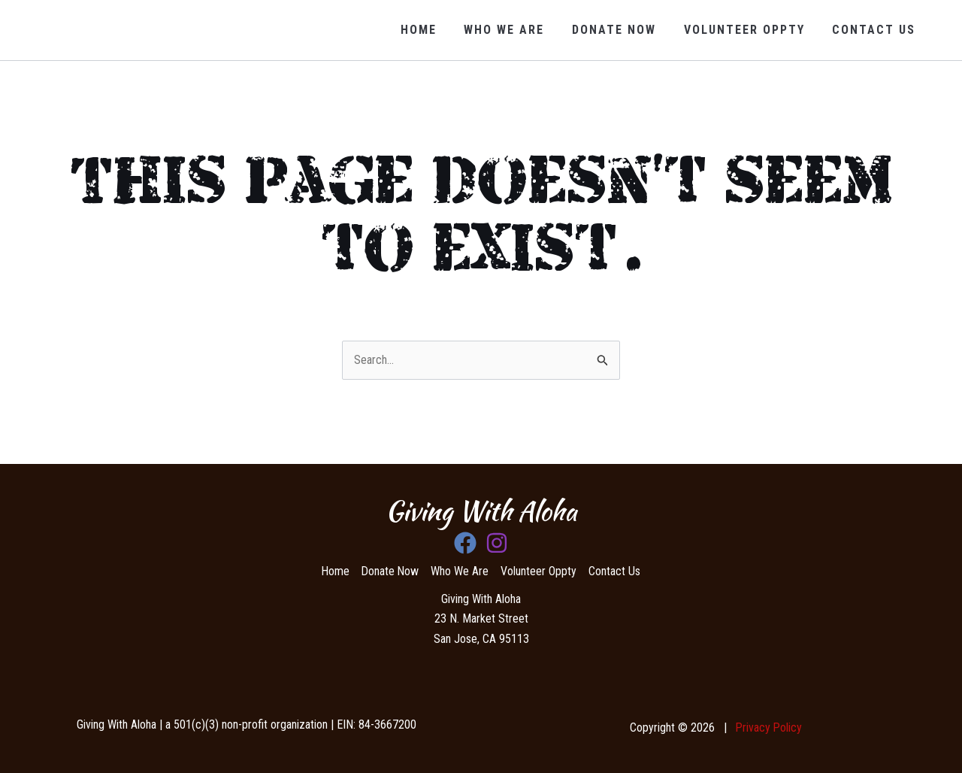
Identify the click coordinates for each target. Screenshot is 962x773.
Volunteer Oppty (540, 571)
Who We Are (516, 30)
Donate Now (623, 30)
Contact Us (876, 30)
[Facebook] (465, 543)
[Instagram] (497, 543)
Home (434, 30)
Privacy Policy (769, 727)
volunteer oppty (749, 30)
